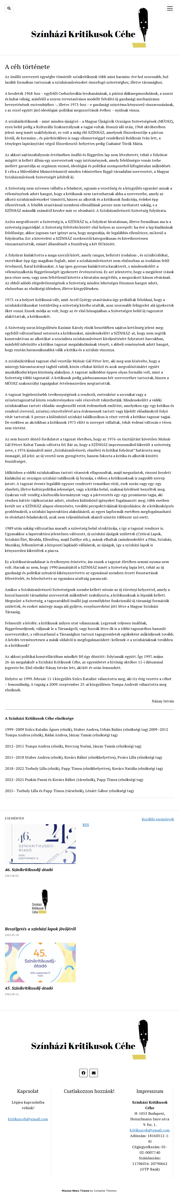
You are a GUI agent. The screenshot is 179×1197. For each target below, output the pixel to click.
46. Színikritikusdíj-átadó (29, 869)
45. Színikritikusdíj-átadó (29, 988)
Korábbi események (158, 819)
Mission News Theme (75, 1190)
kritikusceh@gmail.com (28, 1119)
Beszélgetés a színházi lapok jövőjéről (40, 928)
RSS (86, 824)
